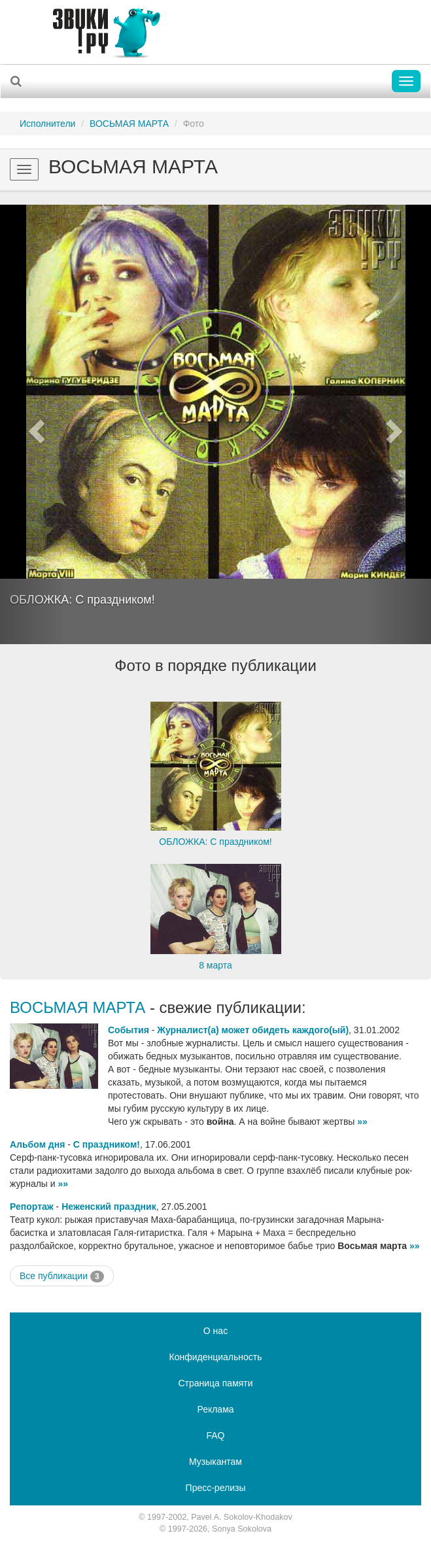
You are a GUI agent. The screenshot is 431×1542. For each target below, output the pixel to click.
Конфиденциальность (215, 1357)
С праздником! (106, 1144)
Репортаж (32, 1206)
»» (362, 1121)
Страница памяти (215, 1383)
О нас (215, 1331)
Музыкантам (215, 1461)
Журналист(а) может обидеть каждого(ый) (253, 1030)
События (128, 1030)
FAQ (215, 1435)
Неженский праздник (108, 1206)
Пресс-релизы (216, 1487)
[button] (32, 424)
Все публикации (62, 1276)
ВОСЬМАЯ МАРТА (129, 123)
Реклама (215, 1409)
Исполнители (47, 123)
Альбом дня (37, 1144)
